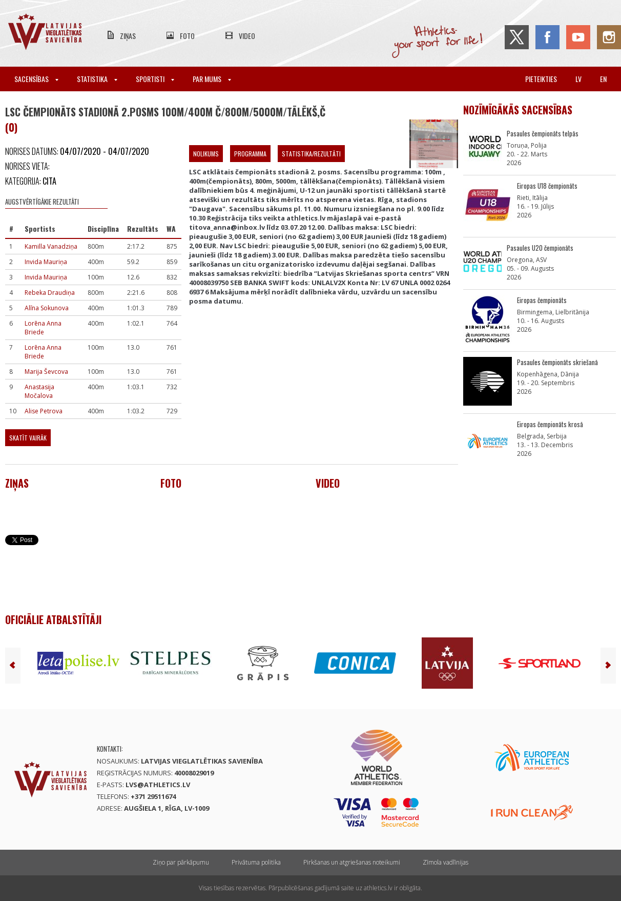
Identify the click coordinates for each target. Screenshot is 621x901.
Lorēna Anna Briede (43, 327)
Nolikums (206, 153)
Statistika (97, 78)
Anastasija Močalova (39, 391)
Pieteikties (541, 78)
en (603, 78)
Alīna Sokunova (47, 308)
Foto (187, 35)
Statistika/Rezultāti (311, 153)
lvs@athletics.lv (158, 784)
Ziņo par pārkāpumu (181, 862)
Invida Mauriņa (46, 261)
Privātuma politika (256, 862)
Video (247, 35)
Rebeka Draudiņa (50, 292)
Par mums (212, 78)
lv (578, 78)
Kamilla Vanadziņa (51, 246)
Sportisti (155, 78)
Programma (250, 153)
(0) (11, 127)
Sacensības (36, 78)
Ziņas (128, 35)
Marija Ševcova (46, 371)
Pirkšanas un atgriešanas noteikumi (351, 862)
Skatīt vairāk (28, 437)
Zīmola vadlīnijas (445, 862)
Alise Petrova (44, 411)
